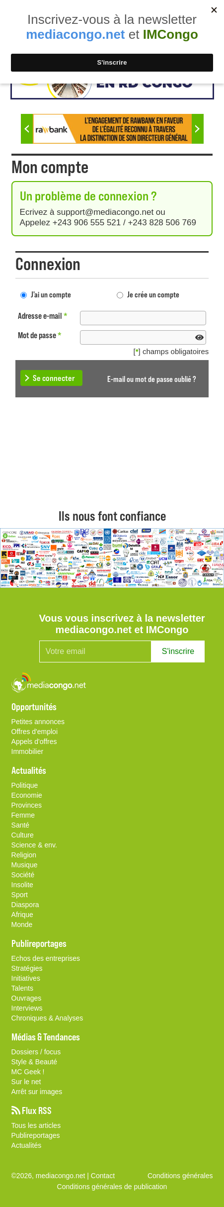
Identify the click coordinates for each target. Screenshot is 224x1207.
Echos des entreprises (45, 958)
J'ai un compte (51, 294)
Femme (23, 815)
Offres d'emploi (34, 732)
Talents (22, 988)
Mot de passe (40, 335)
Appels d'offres (34, 741)
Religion (24, 855)
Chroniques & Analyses (47, 1018)
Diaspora (25, 905)
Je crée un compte (153, 294)
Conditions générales (180, 1176)
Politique (24, 785)
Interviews (27, 1008)
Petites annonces (38, 722)
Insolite (22, 885)
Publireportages (35, 1135)
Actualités (26, 1145)
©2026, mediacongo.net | (51, 1176)
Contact (103, 1176)
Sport (19, 895)
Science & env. (34, 845)
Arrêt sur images (37, 1092)
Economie (26, 795)
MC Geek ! (28, 1072)
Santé (20, 825)
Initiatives (25, 978)
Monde (22, 924)
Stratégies (27, 968)
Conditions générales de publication (112, 1187)
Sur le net (26, 1082)
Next (198, 129)
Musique (24, 865)
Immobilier (27, 751)
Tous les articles (36, 1125)
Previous (27, 129)
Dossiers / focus (36, 1052)
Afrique (22, 915)
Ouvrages (26, 998)
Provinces (26, 805)
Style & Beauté (34, 1062)
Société (23, 875)
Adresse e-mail (43, 315)
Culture (22, 835)
